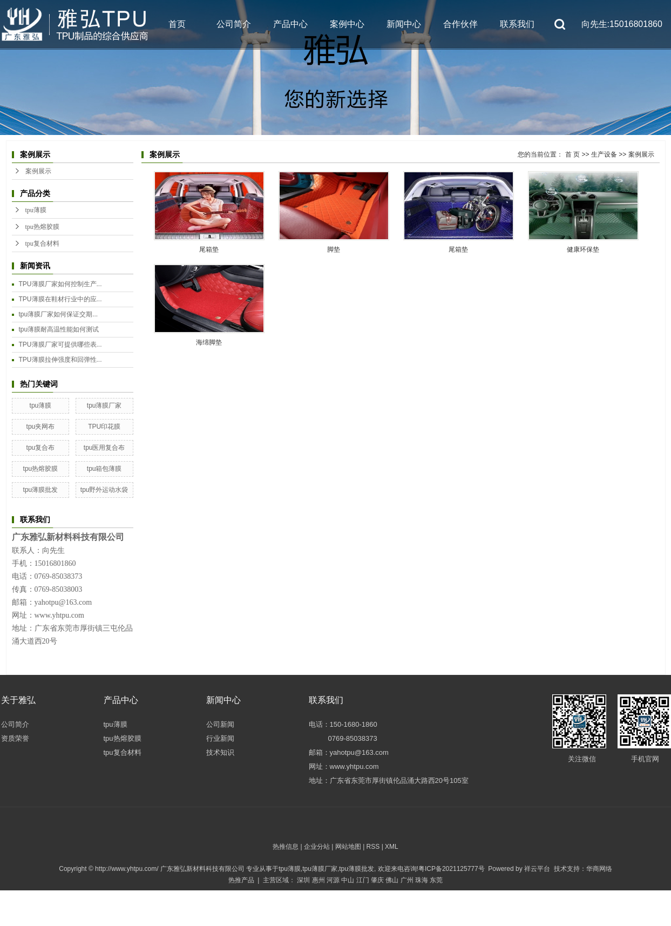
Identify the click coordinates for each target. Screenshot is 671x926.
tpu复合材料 (42, 243)
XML (391, 846)
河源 (333, 880)
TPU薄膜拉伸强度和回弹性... (60, 359)
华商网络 (599, 869)
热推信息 (286, 846)
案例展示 (38, 171)
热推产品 (241, 880)
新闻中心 (404, 24)
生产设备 (604, 154)
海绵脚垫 (209, 342)
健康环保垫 (583, 249)
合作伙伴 (460, 24)
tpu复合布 (40, 447)
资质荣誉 (15, 738)
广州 (407, 880)
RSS (373, 846)
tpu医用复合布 (104, 447)
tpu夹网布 (40, 426)
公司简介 (233, 24)
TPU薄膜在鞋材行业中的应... (60, 299)
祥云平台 (537, 869)
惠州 (318, 880)
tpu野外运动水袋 (104, 490)
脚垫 (333, 249)
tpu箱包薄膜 (104, 468)
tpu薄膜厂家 (104, 405)
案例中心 (347, 24)
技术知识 (220, 752)
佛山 (391, 880)
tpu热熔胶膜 (42, 227)
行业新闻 (220, 738)
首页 (177, 24)
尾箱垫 (209, 249)
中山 (347, 880)
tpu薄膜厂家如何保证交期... (58, 314)
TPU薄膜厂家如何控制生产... (60, 284)
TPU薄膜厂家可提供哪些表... (60, 344)
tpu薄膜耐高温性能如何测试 (59, 329)
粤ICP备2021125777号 (451, 869)
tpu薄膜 (35, 210)
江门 (362, 880)
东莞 (436, 880)
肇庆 (377, 880)
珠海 (421, 880)
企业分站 (317, 846)
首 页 (572, 154)
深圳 (303, 880)
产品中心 (290, 24)
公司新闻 (220, 724)
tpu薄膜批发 (40, 490)
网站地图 (348, 846)
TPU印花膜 (104, 426)
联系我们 (517, 24)
